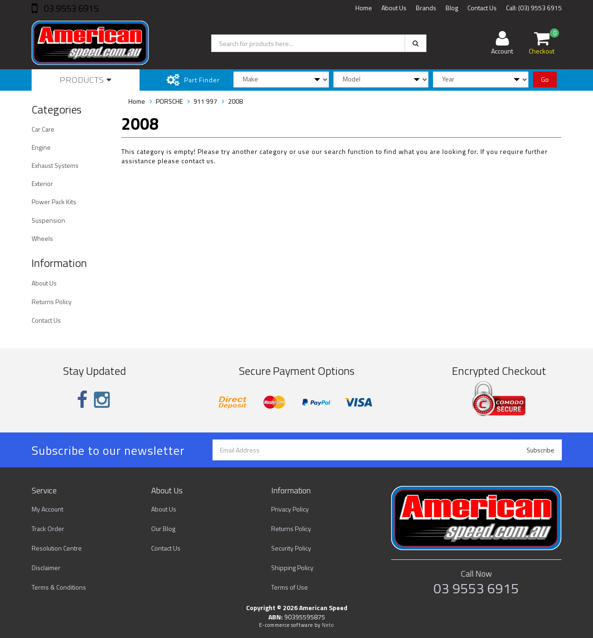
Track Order (48, 528)
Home (363, 8)
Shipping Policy (292, 567)
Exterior (42, 183)
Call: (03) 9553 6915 (534, 8)
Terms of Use (289, 587)
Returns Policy (52, 301)
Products (86, 79)
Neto (328, 625)
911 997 (205, 101)
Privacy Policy (290, 509)
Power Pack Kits (54, 201)
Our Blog (163, 528)
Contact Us (482, 8)
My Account (47, 509)
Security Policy (291, 548)
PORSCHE (169, 101)
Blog (452, 8)
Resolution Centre (57, 548)
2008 (235, 101)
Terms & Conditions (59, 587)
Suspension (48, 220)
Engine (41, 147)
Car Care (43, 129)
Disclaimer (46, 567)
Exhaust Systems (55, 165)
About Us (393, 8)
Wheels (42, 238)
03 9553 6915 (70, 8)
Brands (426, 8)
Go (545, 79)
